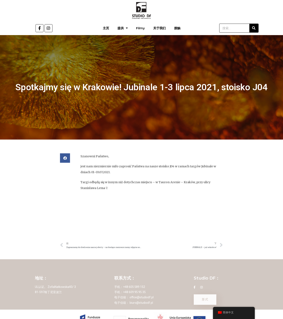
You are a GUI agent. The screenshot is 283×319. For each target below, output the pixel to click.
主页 (106, 28)
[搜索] (253, 28)
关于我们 (159, 28)
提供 (122, 28)
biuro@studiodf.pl (141, 302)
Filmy (140, 28)
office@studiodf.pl (142, 297)
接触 (177, 28)
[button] (65, 158)
